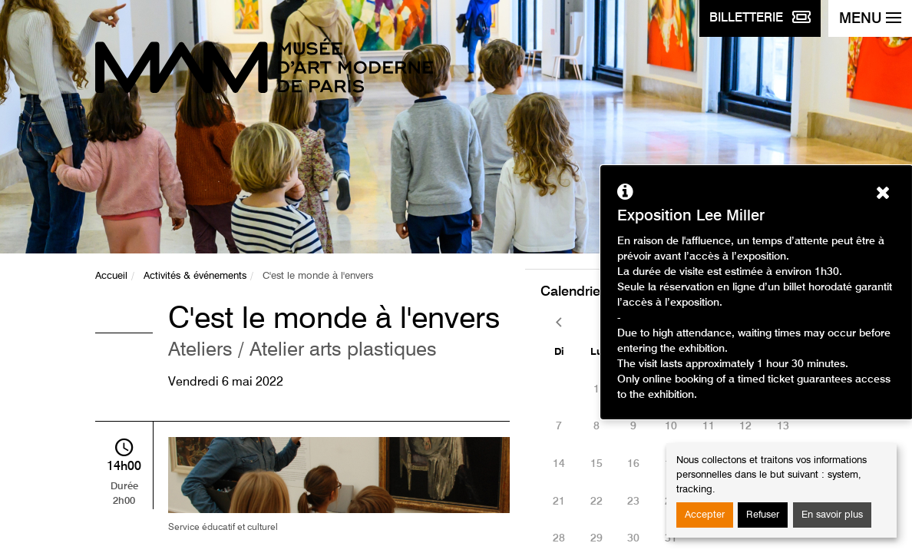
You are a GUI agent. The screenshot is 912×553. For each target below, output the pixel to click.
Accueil (111, 276)
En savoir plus (832, 515)
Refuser (762, 515)
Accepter (705, 515)
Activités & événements (195, 276)
